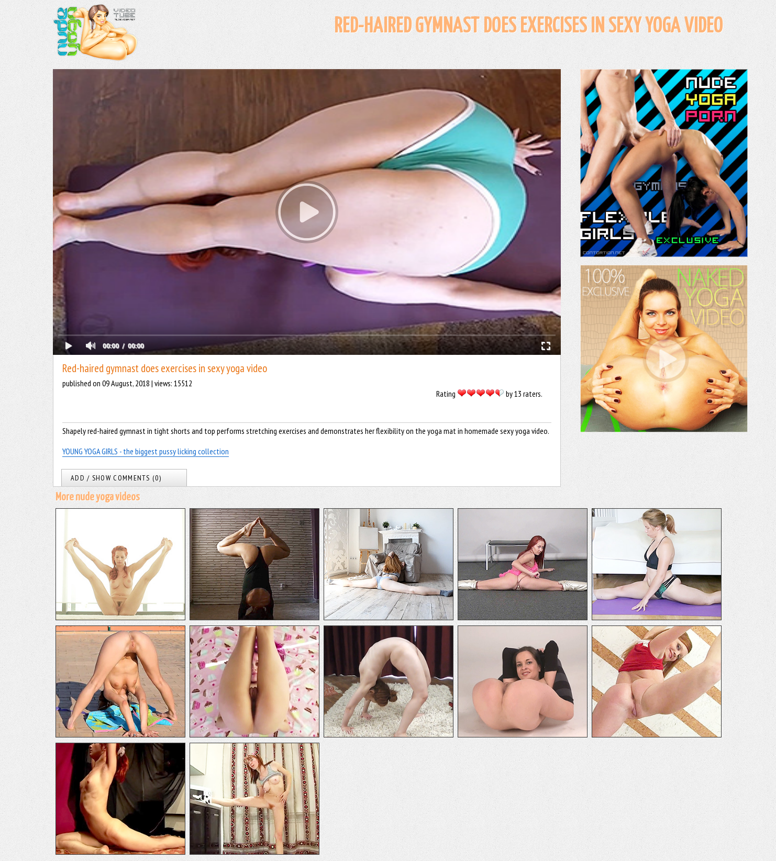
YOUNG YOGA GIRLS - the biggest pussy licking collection (145, 451)
